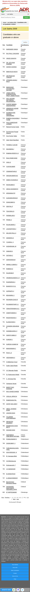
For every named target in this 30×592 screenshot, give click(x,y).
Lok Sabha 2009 (11, 22)
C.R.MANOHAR (10, 469)
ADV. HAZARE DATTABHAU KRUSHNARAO (10, 100)
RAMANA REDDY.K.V (12, 153)
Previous (7, 497)
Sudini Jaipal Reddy (12, 365)
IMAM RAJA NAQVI (11, 71)
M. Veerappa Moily (11, 456)
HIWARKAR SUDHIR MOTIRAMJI (12, 109)
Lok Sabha (10, 14)
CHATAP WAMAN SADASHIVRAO (11, 105)
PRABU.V (9, 220)
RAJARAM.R (10, 273)
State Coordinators (15, 570)
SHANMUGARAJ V (11, 331)
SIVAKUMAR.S (10, 202)
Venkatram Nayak (11, 383)
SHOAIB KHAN (10, 430)
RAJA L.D (9, 353)
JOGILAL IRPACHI (11, 396)
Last (17, 499)
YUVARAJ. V (10, 242)
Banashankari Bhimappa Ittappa (11, 482)
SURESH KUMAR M (12, 344)
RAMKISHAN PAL (11, 400)
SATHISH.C (9, 255)
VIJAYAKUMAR (10, 166)
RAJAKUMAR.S (10, 224)
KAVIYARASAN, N (11, 452)
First (2, 497)
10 (28, 497)
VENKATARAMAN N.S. (13, 308)
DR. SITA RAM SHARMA (10, 63)
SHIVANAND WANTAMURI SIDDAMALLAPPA (11, 488)
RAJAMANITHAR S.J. (12, 304)
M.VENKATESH (10, 474)
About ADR (15, 567)
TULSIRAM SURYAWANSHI (11, 417)
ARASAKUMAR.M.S (12, 175)
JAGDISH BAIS (10, 413)
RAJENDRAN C (10, 282)
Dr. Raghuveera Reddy (12, 374)
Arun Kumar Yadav (11, 136)
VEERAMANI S (10, 357)
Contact (15, 573)
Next (14, 499)
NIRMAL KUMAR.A (11, 264)
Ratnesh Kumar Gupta (12, 127)
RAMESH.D (9, 269)
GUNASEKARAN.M (11, 198)
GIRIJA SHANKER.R (12, 189)
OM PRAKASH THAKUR (10, 76)
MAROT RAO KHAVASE (10, 388)
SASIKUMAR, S (10, 443)
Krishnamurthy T (11, 465)
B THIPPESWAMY (11, 492)
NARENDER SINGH (12, 49)
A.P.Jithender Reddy (12, 370)
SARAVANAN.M (10, 259)
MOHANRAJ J (10, 295)
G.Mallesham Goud (11, 362)
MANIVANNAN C (11, 348)
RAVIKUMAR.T (10, 184)
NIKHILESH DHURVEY (9, 422)
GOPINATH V (10, 291)
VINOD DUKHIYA (11, 58)
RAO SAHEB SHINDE (12, 391)
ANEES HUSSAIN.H (12, 180)
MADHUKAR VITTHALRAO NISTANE (10, 89)
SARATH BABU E (11, 335)
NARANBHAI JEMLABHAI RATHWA (12, 435)
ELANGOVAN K (10, 322)
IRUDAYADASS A (11, 317)
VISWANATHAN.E (11, 171)
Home (3, 14)
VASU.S (8, 162)
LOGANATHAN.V (11, 229)
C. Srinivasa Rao (11, 379)
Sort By (25, 42)
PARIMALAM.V (10, 215)
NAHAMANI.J (10, 149)
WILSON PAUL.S (11, 233)
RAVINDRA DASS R (12, 299)
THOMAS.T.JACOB (11, 145)
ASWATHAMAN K (11, 313)
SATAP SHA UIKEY (11, 404)
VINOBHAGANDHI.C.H (13, 278)
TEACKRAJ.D (10, 211)
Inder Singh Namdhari (12, 140)
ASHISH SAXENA (11, 67)
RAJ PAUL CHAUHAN (12, 53)
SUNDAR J (9, 339)
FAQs (15, 579)
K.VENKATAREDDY (12, 478)
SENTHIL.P (9, 206)
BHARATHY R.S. (11, 286)
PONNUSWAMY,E (11, 439)
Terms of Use (15, 576)
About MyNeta (15, 564)
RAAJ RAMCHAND (11, 158)
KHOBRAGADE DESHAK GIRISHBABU (10, 114)
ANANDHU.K (10, 238)
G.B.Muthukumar (11, 461)
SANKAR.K (9, 251)
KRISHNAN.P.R (10, 193)
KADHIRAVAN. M (11, 246)
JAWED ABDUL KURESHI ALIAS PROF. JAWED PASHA (12, 94)
